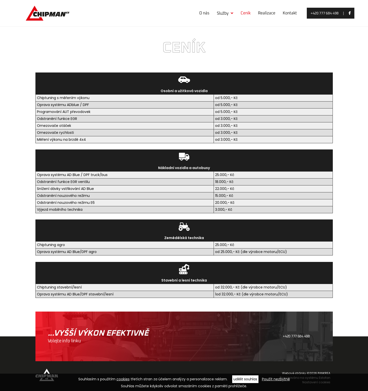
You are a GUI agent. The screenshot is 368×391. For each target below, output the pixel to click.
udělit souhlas (245, 379)
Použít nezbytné (276, 379)
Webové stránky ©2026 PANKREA (306, 373)
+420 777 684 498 (325, 13)
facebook (349, 14)
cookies (123, 379)
